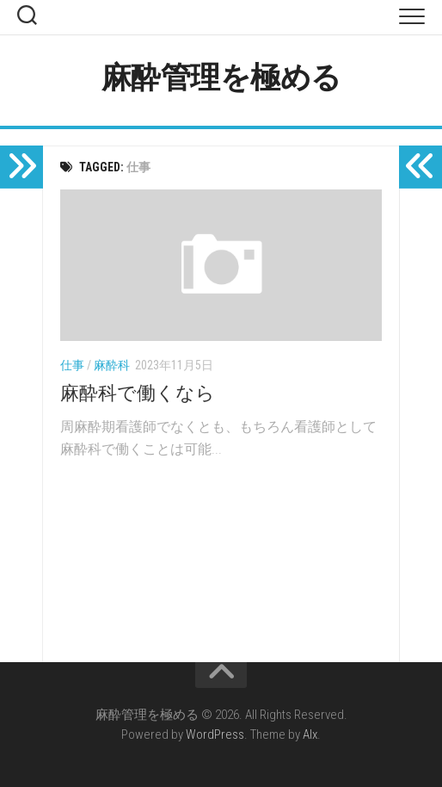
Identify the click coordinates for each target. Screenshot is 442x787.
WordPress (215, 734)
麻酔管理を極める (221, 78)
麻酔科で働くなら (137, 393)
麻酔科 (112, 365)
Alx (310, 734)
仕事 (72, 365)
